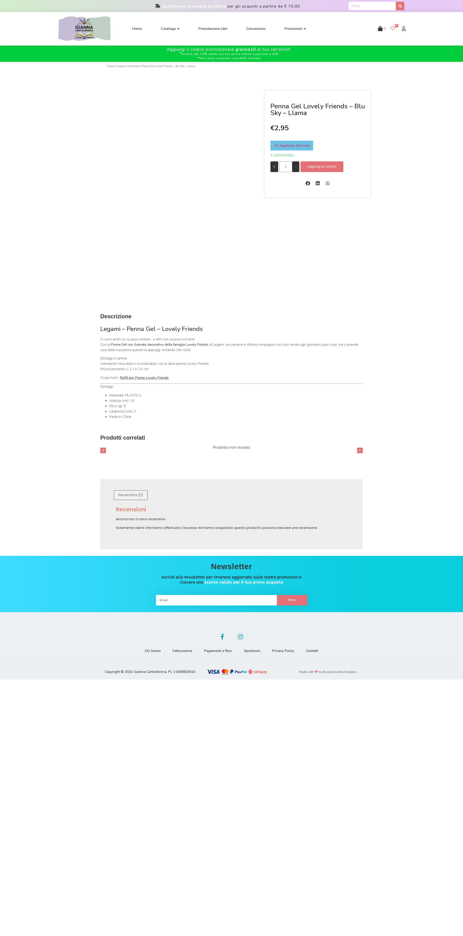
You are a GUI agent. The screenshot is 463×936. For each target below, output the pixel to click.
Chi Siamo (149, 649)
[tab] (130, 494)
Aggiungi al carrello (321, 166)
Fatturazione (180, 649)
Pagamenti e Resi (217, 649)
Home (111, 66)
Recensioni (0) (130, 493)
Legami (121, 66)
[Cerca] (400, 6)
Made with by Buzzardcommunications (327, 670)
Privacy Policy (285, 649)
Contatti (316, 649)
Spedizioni (253, 649)
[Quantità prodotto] (285, 166)
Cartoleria (134, 66)
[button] (308, 183)
